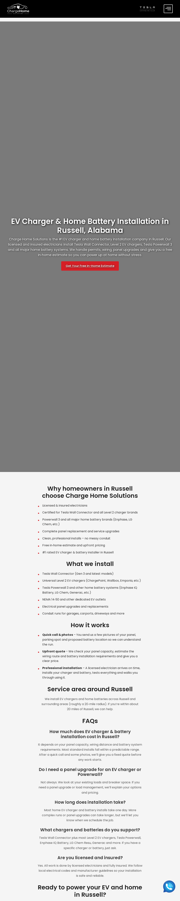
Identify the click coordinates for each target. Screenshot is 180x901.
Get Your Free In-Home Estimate (90, 266)
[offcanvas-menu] (168, 8)
